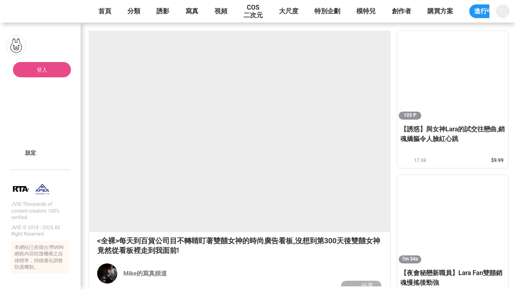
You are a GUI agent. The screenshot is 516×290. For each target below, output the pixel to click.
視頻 (220, 11)
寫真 (191, 11)
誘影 (162, 11)
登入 (42, 70)
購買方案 (440, 11)
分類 (133, 11)
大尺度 (288, 11)
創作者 (401, 11)
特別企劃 (327, 11)
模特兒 (366, 11)
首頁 (104, 11)
